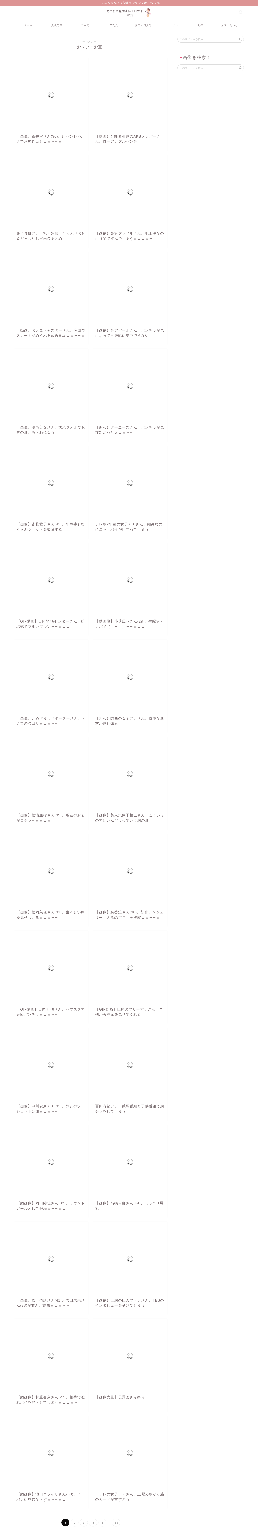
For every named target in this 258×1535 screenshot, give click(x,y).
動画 (201, 25)
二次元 (85, 25)
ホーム (28, 25)
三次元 (114, 25)
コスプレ (172, 25)
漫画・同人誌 (143, 25)
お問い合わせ (229, 25)
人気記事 (57, 25)
